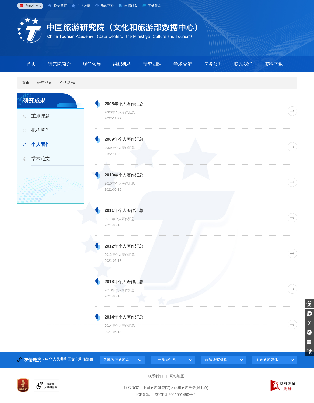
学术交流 (182, 64)
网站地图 (176, 376)
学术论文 (40, 158)
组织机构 (122, 64)
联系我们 (243, 64)
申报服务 (131, 6)
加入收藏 (83, 6)
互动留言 (154, 6)
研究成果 (44, 83)
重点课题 (40, 115)
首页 (31, 64)
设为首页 (60, 6)
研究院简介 (59, 64)
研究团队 (152, 64)
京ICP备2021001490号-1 (175, 395)
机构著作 (40, 130)
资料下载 (107, 6)
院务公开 (213, 64)
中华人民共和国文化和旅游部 (69, 359)
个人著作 (67, 83)
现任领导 (92, 64)
